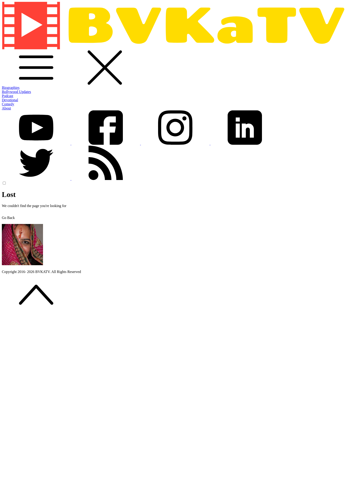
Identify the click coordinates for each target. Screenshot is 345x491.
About (6, 108)
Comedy (8, 104)
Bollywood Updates (16, 92)
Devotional (10, 100)
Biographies (10, 88)
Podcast (7, 96)
